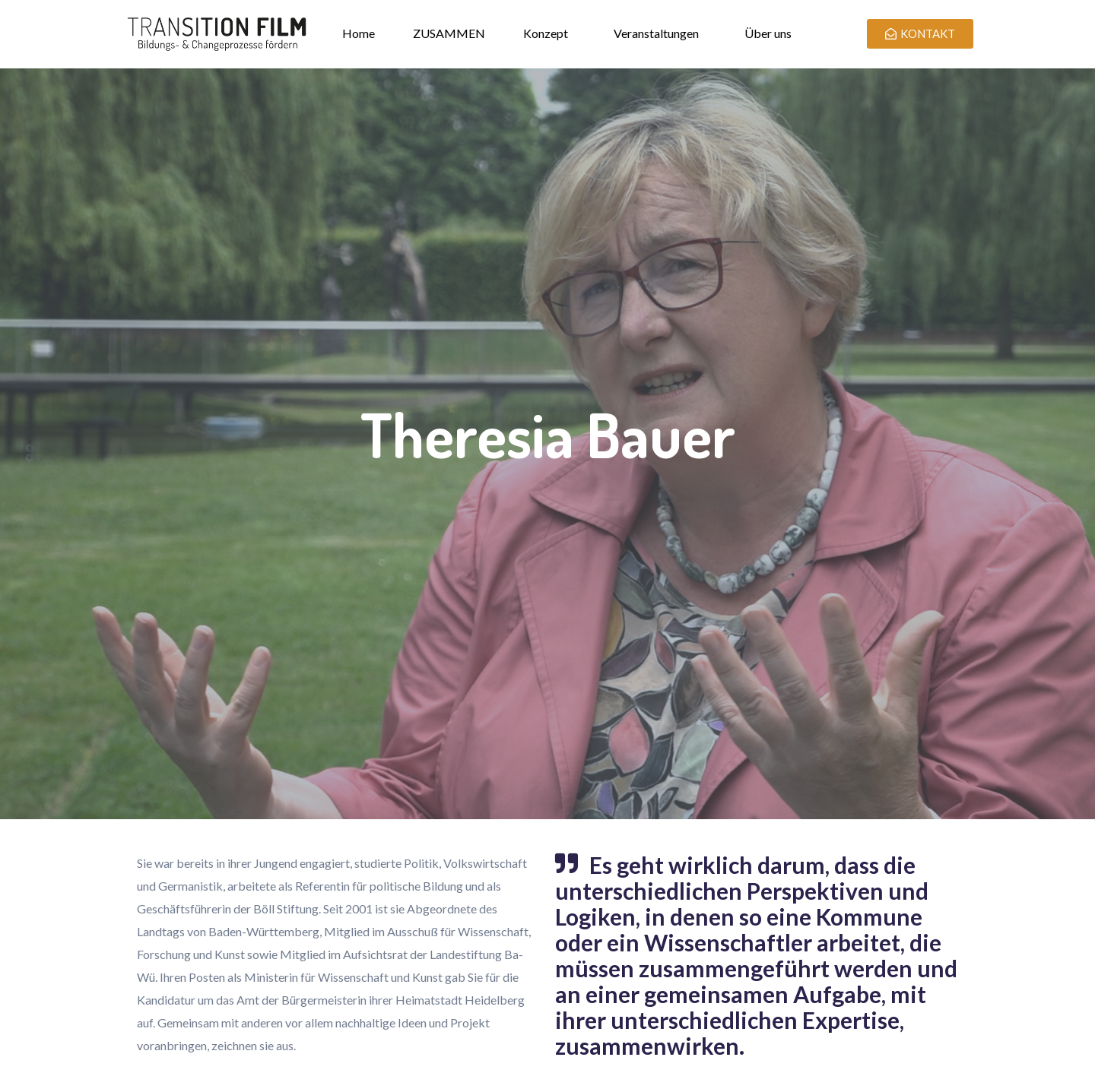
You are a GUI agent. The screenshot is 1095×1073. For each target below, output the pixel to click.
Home (358, 33)
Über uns (768, 33)
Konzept (545, 33)
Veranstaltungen (656, 33)
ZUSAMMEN (449, 33)
